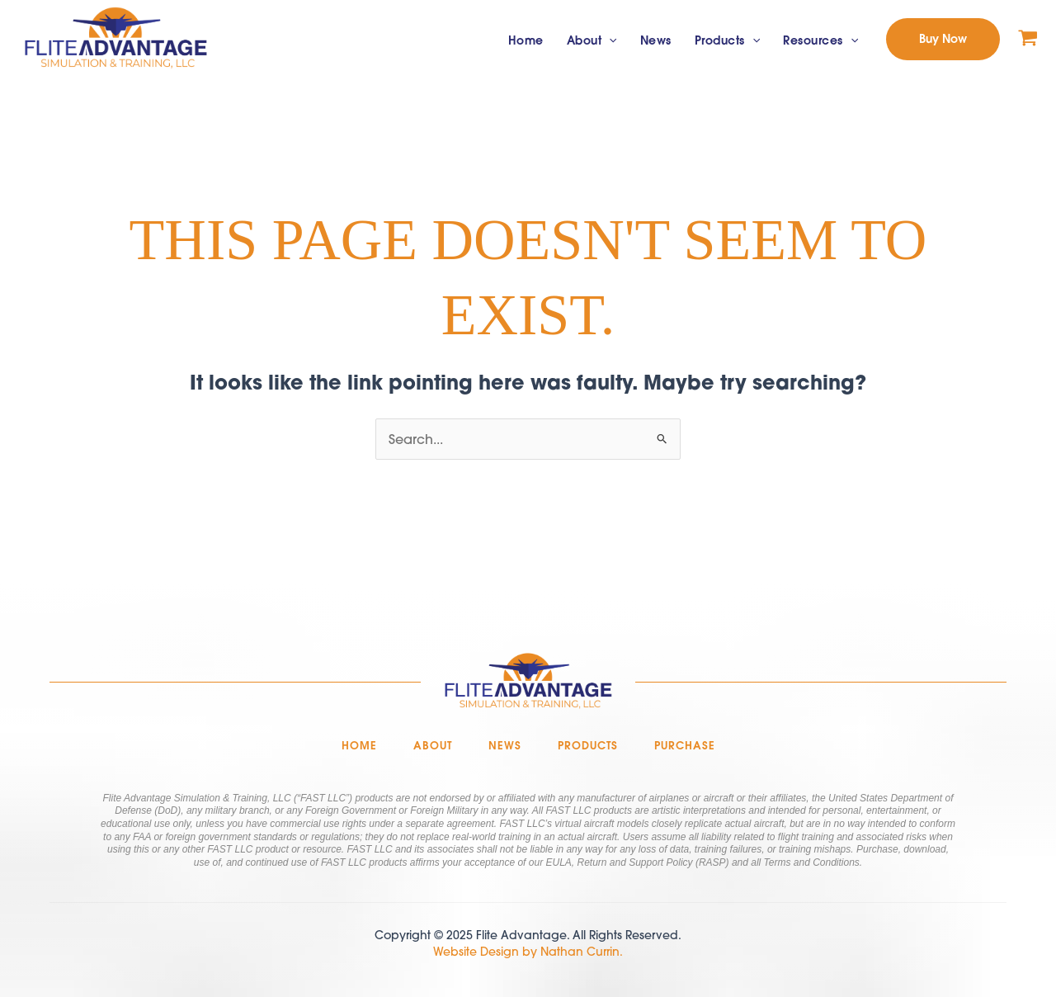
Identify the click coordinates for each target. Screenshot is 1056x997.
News (656, 40)
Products (727, 41)
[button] (943, 39)
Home (526, 40)
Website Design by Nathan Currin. (528, 951)
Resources (820, 41)
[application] (608, 41)
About (592, 41)
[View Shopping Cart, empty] (1028, 39)
